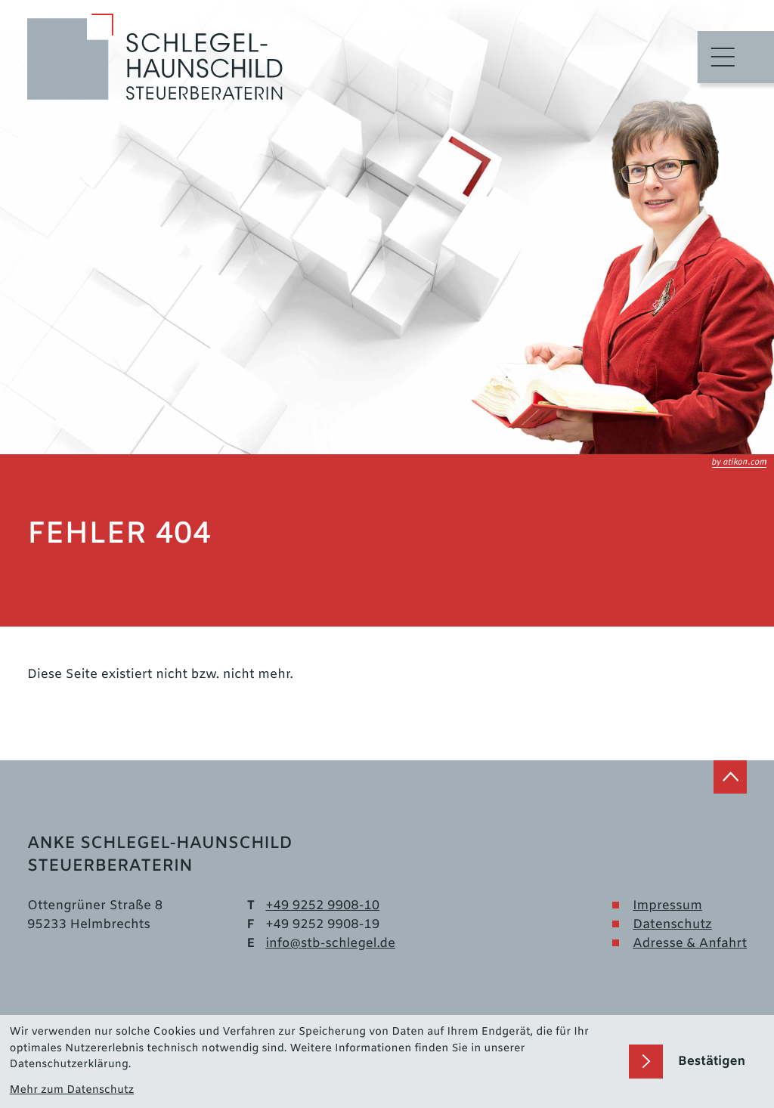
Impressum (667, 906)
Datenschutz (672, 924)
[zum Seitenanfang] (730, 777)
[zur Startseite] (155, 57)
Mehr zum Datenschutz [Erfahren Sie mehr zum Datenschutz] (72, 1090)
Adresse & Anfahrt (690, 943)
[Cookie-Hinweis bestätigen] (696, 1062)
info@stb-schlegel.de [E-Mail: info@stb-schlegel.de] (330, 943)
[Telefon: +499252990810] (322, 905)
